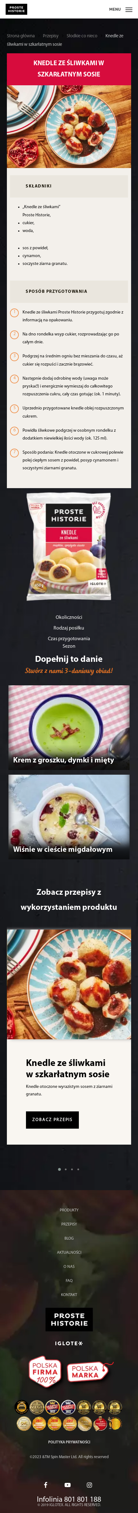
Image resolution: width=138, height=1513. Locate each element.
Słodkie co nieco (82, 36)
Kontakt (69, 1295)
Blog (69, 1238)
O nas (69, 1267)
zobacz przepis (52, 1120)
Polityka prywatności (69, 1442)
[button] (59, 1169)
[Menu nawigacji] (120, 9)
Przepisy (51, 36)
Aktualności (69, 1253)
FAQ (69, 1281)
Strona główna (21, 36)
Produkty (69, 1210)
